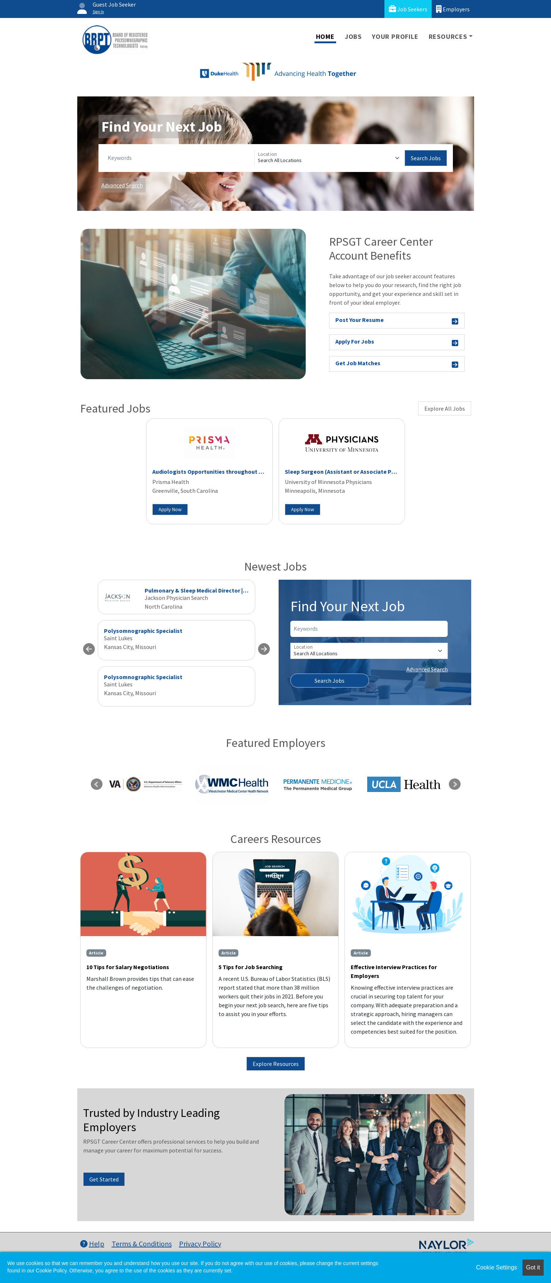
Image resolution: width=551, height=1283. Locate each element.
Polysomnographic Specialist (143, 630)
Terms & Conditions (142, 1243)
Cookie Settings (496, 1267)
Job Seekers (408, 9)
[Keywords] (179, 158)
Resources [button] (448, 36)
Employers (453, 9)
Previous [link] (97, 784)
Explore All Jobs (444, 408)
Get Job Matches (397, 364)
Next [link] (455, 784)
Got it (533, 1267)
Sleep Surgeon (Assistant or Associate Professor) (351, 471)
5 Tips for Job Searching (251, 967)
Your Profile (395, 36)
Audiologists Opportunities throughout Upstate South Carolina (236, 471)
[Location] (329, 158)
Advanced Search (122, 185)
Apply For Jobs (397, 343)
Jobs (353, 36)
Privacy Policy (200, 1243)
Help (92, 1243)
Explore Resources (276, 1063)
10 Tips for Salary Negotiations (127, 967)
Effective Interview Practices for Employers (394, 971)
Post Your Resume (397, 321)
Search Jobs (426, 158)
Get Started (104, 1179)
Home (325, 36)
